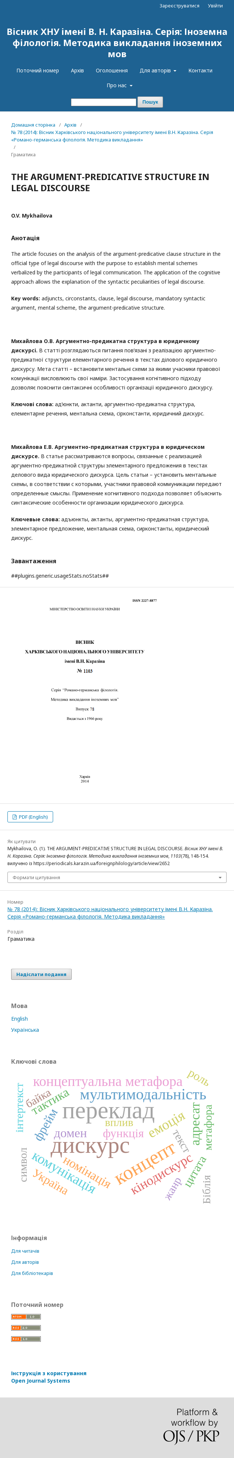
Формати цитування (36, 877)
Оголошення (112, 70)
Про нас (117, 85)
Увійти (215, 5)
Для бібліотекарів (32, 1273)
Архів (77, 70)
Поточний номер (37, 70)
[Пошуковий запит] (103, 102)
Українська (25, 1029)
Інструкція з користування (49, 1377)
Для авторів (156, 70)
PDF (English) (33, 816)
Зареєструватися (179, 5)
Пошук (150, 102)
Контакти (200, 70)
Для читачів (25, 1250)
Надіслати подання (41, 974)
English (19, 1018)
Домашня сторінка (33, 124)
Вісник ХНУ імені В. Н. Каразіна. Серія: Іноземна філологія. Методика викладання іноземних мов (117, 42)
